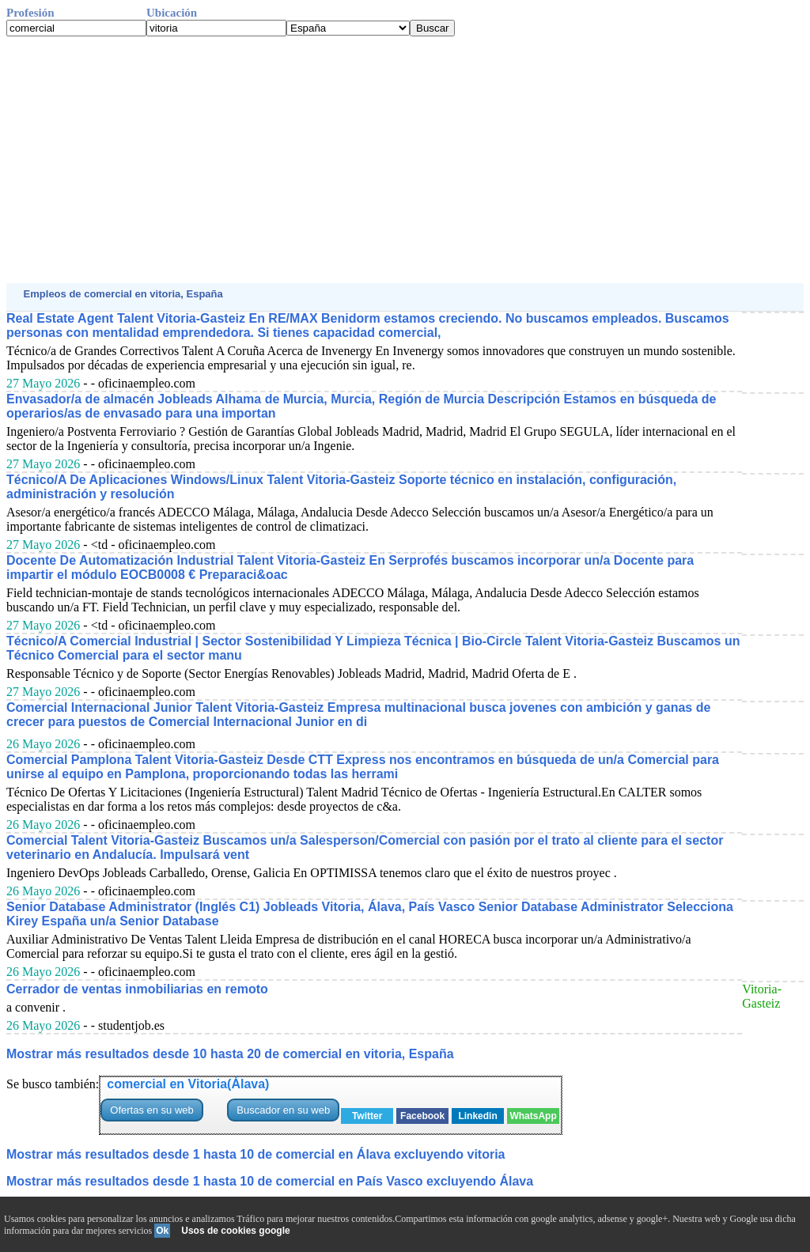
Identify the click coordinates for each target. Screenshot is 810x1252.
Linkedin (477, 1116)
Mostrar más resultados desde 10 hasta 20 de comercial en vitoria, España (230, 1054)
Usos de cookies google (235, 1230)
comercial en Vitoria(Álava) (188, 1084)
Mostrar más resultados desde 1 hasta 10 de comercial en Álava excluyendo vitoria (255, 1154)
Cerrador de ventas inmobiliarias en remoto (137, 989)
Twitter (367, 1116)
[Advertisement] (405, 159)
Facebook (422, 1116)
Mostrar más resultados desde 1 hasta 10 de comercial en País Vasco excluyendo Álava (269, 1181)
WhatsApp (532, 1116)
